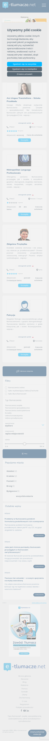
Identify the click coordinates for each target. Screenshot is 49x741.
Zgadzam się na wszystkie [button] (24, 64)
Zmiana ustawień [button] (24, 74)
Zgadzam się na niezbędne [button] (24, 69)
